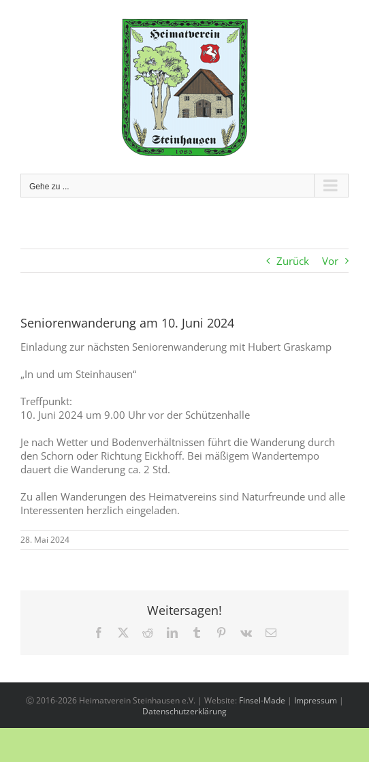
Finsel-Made (262, 700)
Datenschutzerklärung (184, 711)
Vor (330, 261)
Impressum (315, 700)
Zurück (292, 261)
